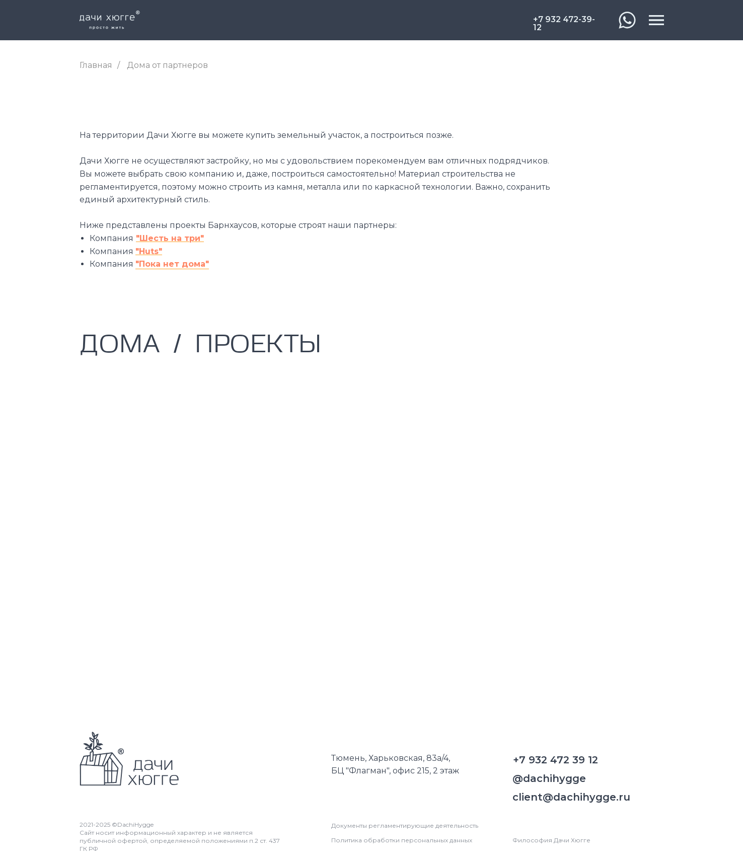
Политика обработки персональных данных (401, 840)
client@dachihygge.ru (571, 797)
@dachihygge (549, 778)
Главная (96, 65)
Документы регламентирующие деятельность (404, 825)
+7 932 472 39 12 (555, 760)
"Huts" (148, 251)
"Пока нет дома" (172, 264)
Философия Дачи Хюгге (551, 840)
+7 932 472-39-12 (564, 23)
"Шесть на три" (170, 238)
